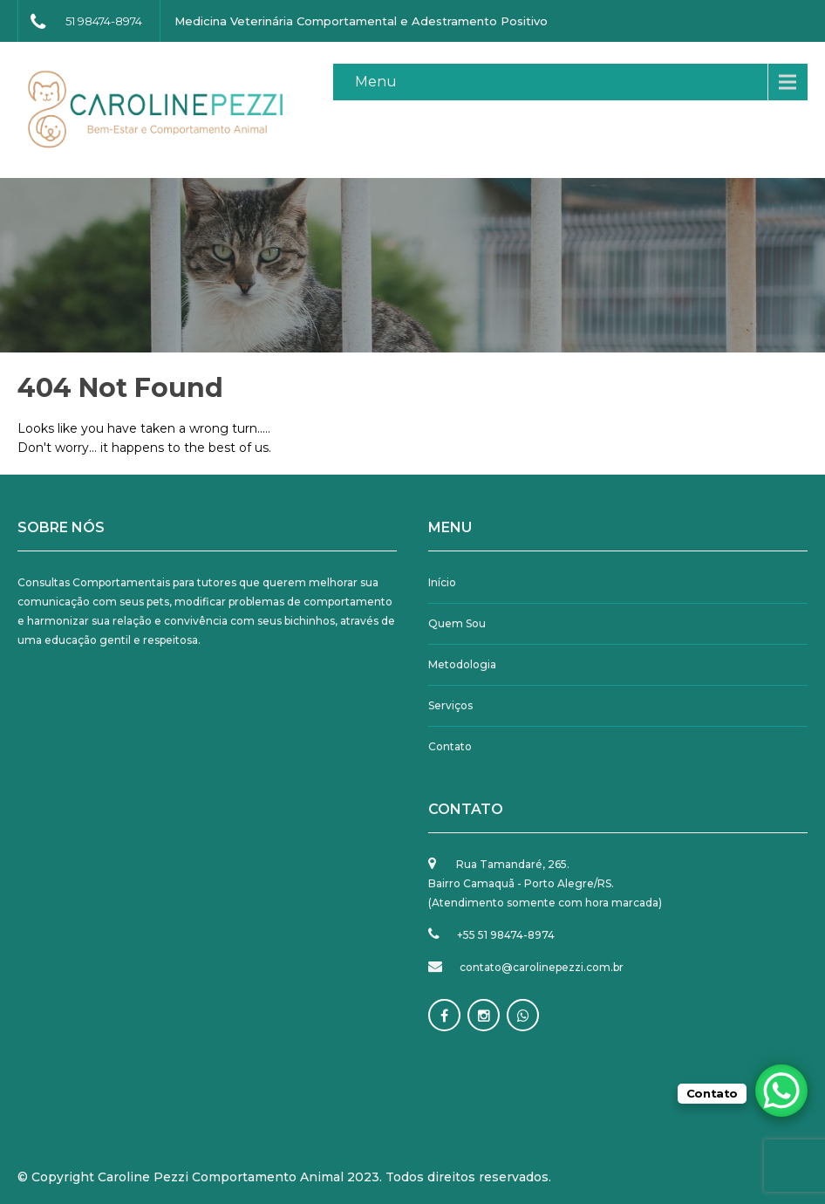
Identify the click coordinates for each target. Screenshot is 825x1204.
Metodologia (462, 664)
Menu (376, 81)
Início (442, 582)
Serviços (450, 705)
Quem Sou (457, 623)
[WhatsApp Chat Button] (781, 1090)
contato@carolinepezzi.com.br (542, 967)
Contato (450, 746)
